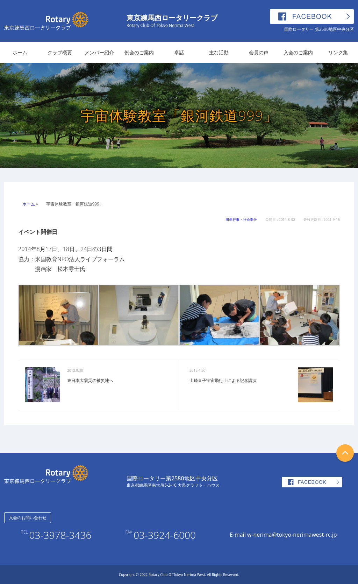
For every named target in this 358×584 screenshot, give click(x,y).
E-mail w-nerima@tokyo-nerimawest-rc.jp (283, 534)
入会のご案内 (298, 52)
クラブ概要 (60, 52)
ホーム (20, 52)
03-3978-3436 (60, 535)
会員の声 (258, 52)
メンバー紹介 (99, 52)
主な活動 (219, 52)
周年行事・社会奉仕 (241, 219)
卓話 (179, 52)
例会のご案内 (139, 52)
